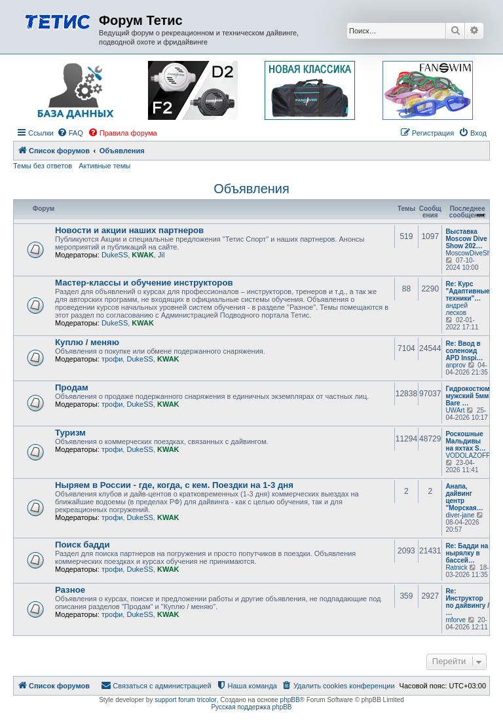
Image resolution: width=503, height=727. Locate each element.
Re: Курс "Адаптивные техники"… (467, 291)
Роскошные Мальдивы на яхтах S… (465, 441)
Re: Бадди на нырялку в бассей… (466, 553)
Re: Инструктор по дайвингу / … (467, 601)
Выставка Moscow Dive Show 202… (466, 239)
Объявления (251, 188)
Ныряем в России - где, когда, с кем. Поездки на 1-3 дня (174, 485)
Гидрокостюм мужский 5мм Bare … (467, 396)
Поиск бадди (82, 545)
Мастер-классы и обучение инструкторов (144, 283)
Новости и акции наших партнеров (129, 230)
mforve (455, 620)
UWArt (454, 410)
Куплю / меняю (87, 342)
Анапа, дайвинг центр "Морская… (464, 497)
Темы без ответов (42, 166)
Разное (70, 590)
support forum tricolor (185, 699)
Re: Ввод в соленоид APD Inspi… (464, 351)
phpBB (290, 699)
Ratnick (456, 567)
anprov (455, 365)
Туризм (70, 433)
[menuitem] (70, 133)
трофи (112, 359)
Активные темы (104, 166)
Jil (161, 255)
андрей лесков (456, 309)
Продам (71, 387)
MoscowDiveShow (472, 253)
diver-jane (459, 515)
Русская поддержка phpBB (251, 707)
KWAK (143, 255)
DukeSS (115, 255)
